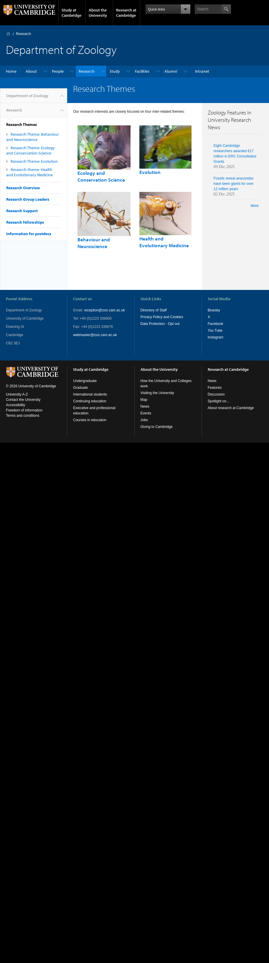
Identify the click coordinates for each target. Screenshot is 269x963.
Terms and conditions (22, 416)
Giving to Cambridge (157, 427)
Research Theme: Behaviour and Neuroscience (32, 137)
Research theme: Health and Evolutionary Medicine (29, 172)
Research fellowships (25, 222)
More (255, 206)
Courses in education (89, 420)
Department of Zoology (27, 98)
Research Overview (23, 187)
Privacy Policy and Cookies (162, 317)
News (145, 406)
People (58, 71)
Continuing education (89, 401)
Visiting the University (157, 393)
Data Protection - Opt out (160, 324)
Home (8, 33)
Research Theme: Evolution (34, 161)
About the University (98, 12)
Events (146, 413)
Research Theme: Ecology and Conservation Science (30, 150)
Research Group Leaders (27, 199)
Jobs (144, 420)
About (31, 71)
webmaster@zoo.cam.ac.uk (95, 335)
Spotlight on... (218, 401)
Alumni (170, 71)
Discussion (216, 394)
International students (90, 394)
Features (215, 388)
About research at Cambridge (231, 408)
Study (115, 71)
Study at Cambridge (71, 12)
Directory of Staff (154, 310)
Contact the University (23, 400)
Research (23, 34)
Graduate (80, 388)
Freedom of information (24, 410)
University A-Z (17, 394)
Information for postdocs (28, 233)
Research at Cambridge (126, 12)
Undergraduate (85, 381)
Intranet (202, 71)
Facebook (215, 324)
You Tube (215, 330)
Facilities (142, 71)
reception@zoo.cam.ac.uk (104, 310)
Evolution (150, 172)
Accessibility (15, 405)
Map (144, 400)
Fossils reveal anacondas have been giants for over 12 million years (233, 183)
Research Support (22, 210)
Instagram (215, 337)
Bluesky (214, 310)
